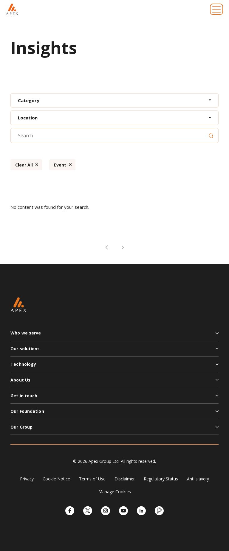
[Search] (211, 135)
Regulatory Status (161, 479)
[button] (114, 335)
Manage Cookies (114, 491)
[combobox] (114, 100)
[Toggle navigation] (216, 9)
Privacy (27, 479)
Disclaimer (124, 479)
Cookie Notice (56, 479)
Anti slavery (198, 479)
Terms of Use (92, 479)
